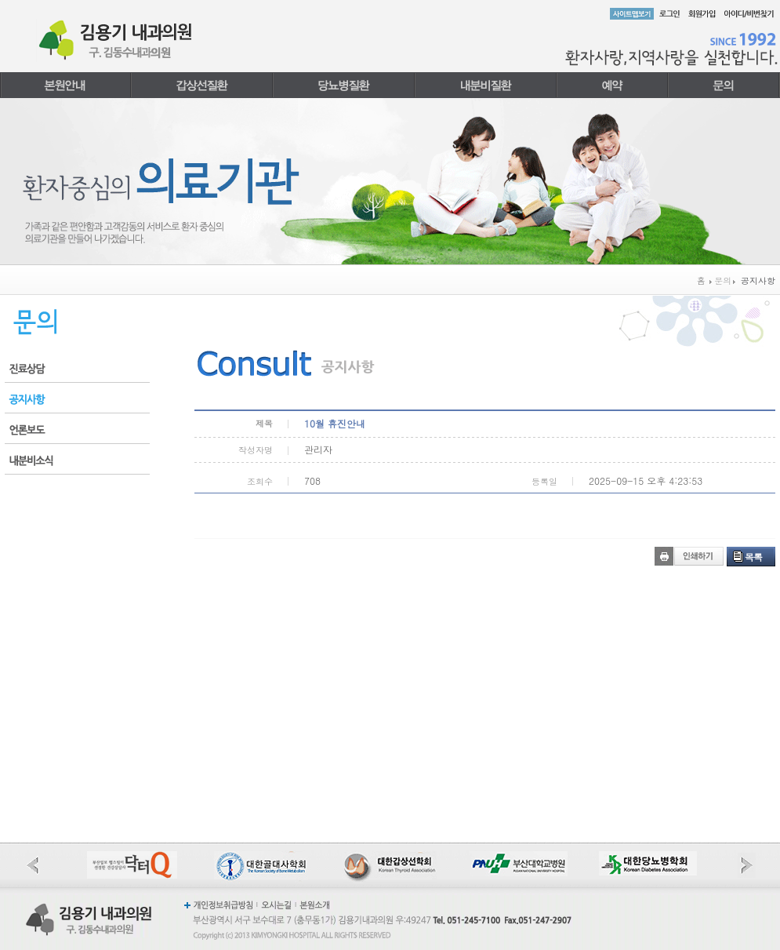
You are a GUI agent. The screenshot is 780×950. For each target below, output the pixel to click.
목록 (753, 556)
